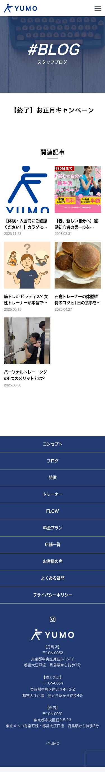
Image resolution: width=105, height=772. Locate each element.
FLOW (52, 511)
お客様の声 (52, 561)
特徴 (53, 477)
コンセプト (52, 444)
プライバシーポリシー (52, 595)
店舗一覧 (52, 544)
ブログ (53, 461)
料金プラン (52, 528)
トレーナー (52, 494)
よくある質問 (52, 578)
